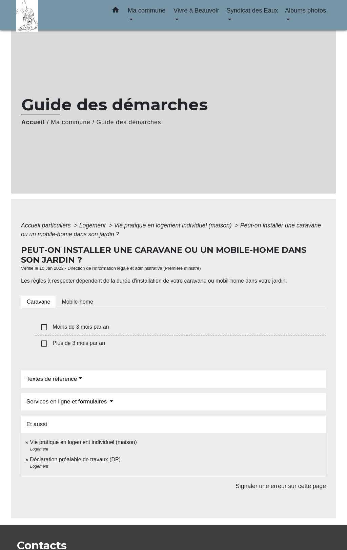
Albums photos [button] (305, 10)
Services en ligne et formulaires (67, 401)
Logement (93, 225)
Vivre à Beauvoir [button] (196, 10)
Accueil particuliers (47, 225)
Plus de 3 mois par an (72, 343)
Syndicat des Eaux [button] (252, 10)
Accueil (33, 122)
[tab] (38, 301)
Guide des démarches (129, 122)
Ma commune (70, 122)
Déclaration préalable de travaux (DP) (75, 459)
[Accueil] (58, 15)
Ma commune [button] (146, 10)
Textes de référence (51, 379)
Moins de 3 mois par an (74, 327)
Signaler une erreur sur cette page (281, 486)
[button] (115, 11)
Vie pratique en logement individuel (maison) (173, 225)
